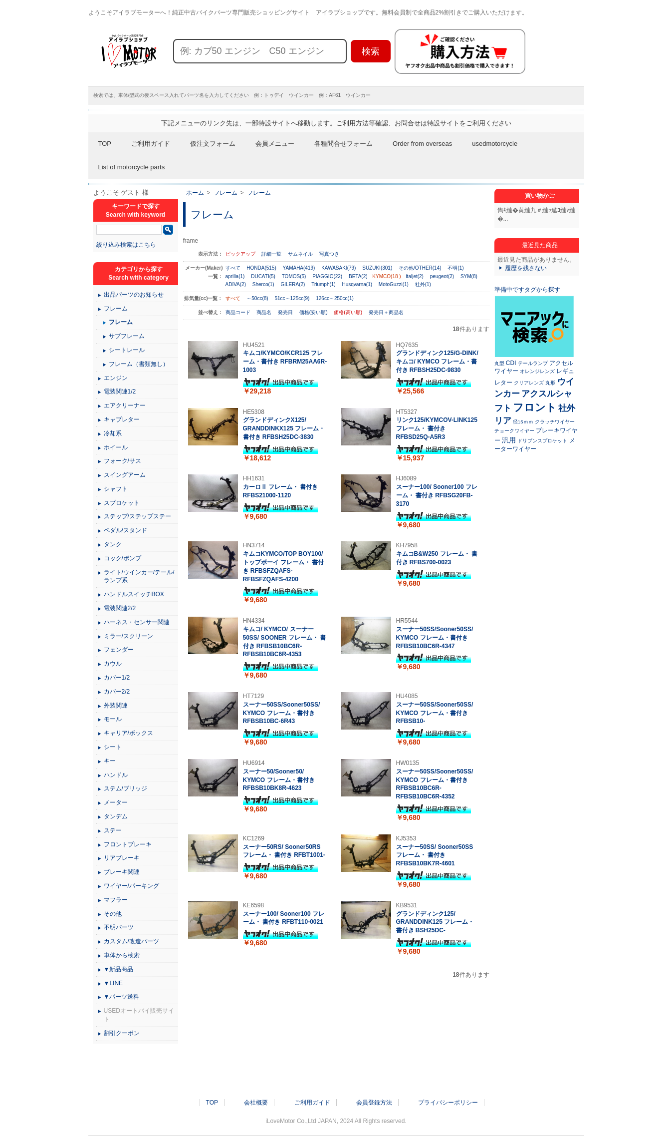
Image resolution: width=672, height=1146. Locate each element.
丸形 (550, 382)
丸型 (499, 363)
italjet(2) (415, 276)
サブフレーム (127, 336)
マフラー (116, 899)
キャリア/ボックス (128, 733)
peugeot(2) (442, 276)
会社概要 (256, 1102)
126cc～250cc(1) (335, 298)
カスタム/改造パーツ (131, 941)
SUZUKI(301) (377, 268)
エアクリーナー (125, 405)
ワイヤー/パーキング (131, 885)
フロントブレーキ (128, 844)
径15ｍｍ (523, 421)
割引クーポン (122, 1033)
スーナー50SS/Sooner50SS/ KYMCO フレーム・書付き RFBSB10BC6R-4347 (434, 638)
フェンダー (119, 649)
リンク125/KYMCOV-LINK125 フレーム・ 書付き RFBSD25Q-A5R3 (436, 428)
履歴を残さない (526, 268)
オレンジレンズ (537, 371)
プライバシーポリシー (448, 1102)
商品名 (264, 312)
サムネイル (300, 254)
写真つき (329, 254)
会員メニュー (274, 143)
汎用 (509, 440)
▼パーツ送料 (122, 996)
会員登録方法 (374, 1102)
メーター (116, 802)
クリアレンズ (529, 382)
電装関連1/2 (120, 391)
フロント (535, 407)
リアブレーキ (122, 857)
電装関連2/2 (120, 608)
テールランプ (533, 363)
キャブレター (122, 419)
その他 (113, 913)
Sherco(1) (263, 284)
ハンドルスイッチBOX (134, 594)
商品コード (238, 312)
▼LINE (113, 983)
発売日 (286, 312)
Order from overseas (422, 143)
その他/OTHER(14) (420, 268)
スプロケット (122, 502)
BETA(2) (358, 276)
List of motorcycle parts (131, 167)
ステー (113, 830)
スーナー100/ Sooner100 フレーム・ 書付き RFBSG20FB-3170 (436, 495)
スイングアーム (125, 474)
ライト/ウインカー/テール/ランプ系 (139, 576)
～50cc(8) (257, 298)
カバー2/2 (117, 691)
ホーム (195, 192)
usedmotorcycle (494, 143)
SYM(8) (468, 276)
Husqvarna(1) (357, 284)
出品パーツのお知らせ (134, 294)
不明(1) (455, 268)
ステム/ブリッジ (125, 788)
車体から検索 (122, 955)
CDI (511, 363)
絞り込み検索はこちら (126, 244)
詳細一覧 (271, 254)
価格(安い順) (314, 312)
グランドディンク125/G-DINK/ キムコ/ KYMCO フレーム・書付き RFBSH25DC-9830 (437, 362)
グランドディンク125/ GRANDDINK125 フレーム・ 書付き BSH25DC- (435, 922)
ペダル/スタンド (125, 530)
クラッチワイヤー (555, 421)
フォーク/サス (122, 460)
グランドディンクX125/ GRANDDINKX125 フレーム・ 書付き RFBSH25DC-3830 (284, 428)
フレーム (225, 192)
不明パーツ (119, 927)
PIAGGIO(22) (327, 276)
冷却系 (113, 433)
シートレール (127, 350)
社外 (566, 408)
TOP (105, 143)
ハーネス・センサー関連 (137, 622)
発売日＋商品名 (386, 312)
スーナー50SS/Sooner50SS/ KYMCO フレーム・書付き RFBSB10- (434, 713)
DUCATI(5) (263, 276)
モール (113, 719)
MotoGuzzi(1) (394, 284)
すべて (232, 268)
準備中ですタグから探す (527, 289)
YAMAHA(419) (299, 268)
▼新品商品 (119, 969)
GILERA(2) (292, 284)
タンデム (116, 816)
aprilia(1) (235, 276)
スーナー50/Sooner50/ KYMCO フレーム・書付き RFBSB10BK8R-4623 (279, 780)
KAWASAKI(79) (338, 268)
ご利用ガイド (150, 143)
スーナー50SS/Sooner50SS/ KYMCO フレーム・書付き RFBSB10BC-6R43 (281, 713)
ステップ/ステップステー (137, 516)
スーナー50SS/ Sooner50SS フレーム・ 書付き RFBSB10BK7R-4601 (434, 855)
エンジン (116, 378)
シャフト (116, 488)
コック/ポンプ (122, 558)
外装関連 (116, 705)
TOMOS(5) (294, 276)
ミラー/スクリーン (128, 636)
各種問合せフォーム (343, 143)
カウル (113, 663)
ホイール (116, 447)
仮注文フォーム (212, 143)
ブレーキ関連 (122, 871)
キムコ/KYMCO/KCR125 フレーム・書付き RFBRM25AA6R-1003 (285, 362)
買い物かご (540, 195)
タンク (113, 544)
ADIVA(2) (235, 284)
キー (110, 761)
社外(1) (423, 284)
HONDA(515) (261, 268)
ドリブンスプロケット (542, 440)
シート (113, 747)
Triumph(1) (323, 284)
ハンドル (116, 774)
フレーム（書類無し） (139, 364)
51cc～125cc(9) (291, 298)
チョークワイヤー (514, 430)
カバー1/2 (117, 677)
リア (502, 420)
